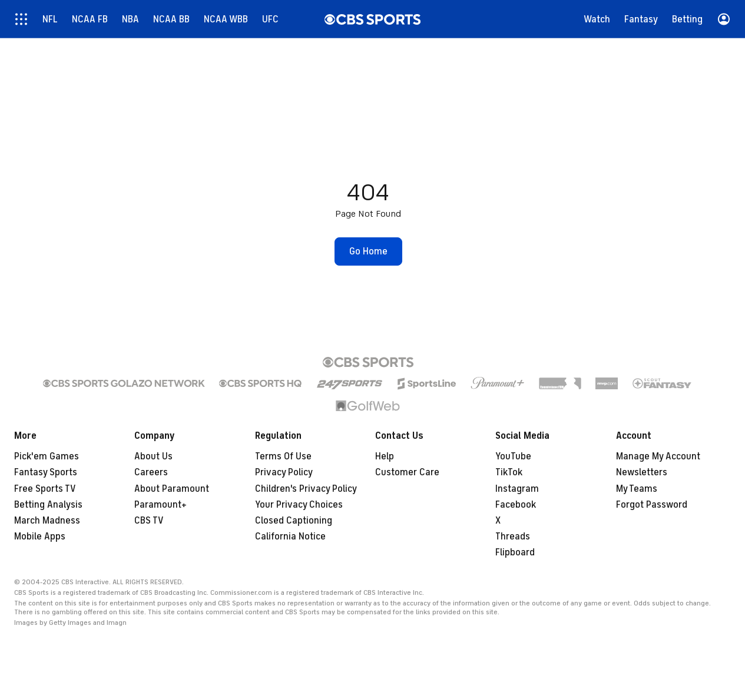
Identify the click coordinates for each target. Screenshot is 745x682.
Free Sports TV (45, 489)
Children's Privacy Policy (306, 489)
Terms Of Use (283, 456)
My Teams (636, 489)
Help (384, 456)
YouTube (513, 456)
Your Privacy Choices (299, 505)
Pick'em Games (46, 456)
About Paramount (171, 489)
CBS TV (149, 521)
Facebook (515, 505)
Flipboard (515, 552)
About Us (153, 456)
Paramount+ (160, 505)
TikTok (508, 472)
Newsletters (641, 472)
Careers (151, 472)
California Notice (290, 536)
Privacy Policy (284, 472)
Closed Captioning (293, 521)
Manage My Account (658, 456)
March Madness (47, 521)
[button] (368, 251)
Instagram (517, 489)
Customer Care (407, 472)
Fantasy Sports (45, 472)
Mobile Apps (39, 536)
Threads (512, 536)
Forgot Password (651, 505)
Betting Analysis (48, 505)
